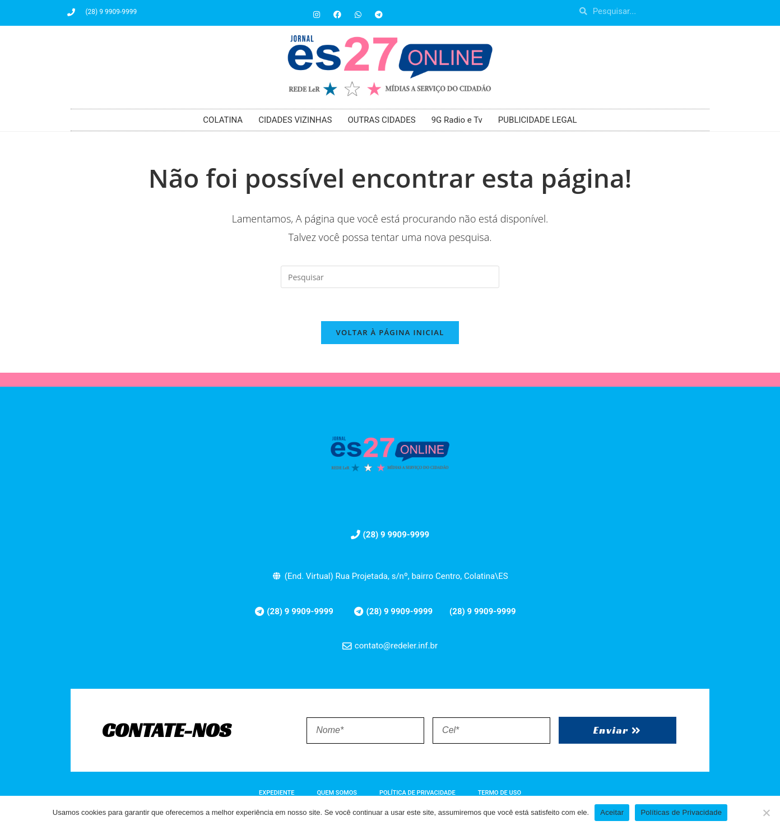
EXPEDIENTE (276, 793)
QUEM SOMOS (337, 793)
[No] (766, 812)
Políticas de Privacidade (681, 812)
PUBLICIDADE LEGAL (537, 120)
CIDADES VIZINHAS (295, 120)
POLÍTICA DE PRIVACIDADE (417, 793)
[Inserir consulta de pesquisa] (390, 277)
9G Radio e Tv (456, 120)
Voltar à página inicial (390, 333)
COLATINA (223, 120)
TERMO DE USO (499, 793)
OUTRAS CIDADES (381, 120)
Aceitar (612, 812)
